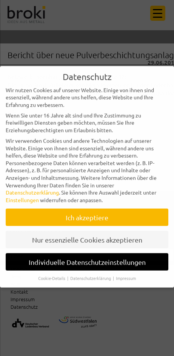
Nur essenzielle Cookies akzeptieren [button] (87, 234)
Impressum (126, 273)
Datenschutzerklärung (32, 187)
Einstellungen (22, 194)
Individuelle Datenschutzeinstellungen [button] (87, 257)
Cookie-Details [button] (52, 273)
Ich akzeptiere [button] (87, 212)
